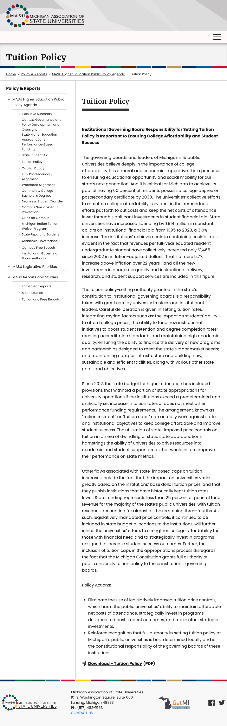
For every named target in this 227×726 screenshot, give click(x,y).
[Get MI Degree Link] (174, 702)
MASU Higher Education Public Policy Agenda (88, 74)
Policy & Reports (34, 74)
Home (11, 74)
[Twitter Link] (222, 702)
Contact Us (82, 712)
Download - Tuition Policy (115, 663)
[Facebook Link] (211, 702)
